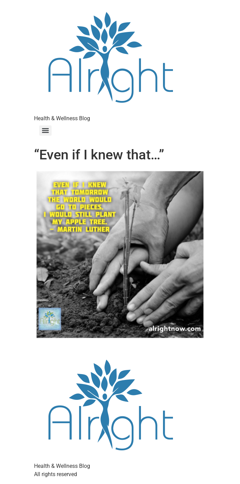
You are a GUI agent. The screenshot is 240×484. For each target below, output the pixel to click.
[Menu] (45, 130)
